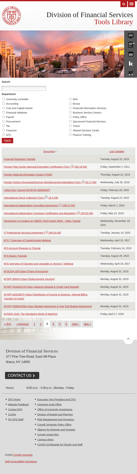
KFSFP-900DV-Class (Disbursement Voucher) (29, 279)
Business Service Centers (87, 112)
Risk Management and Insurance (55, 419)
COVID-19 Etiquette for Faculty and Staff (59, 444)
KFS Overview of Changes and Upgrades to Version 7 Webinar (38, 263)
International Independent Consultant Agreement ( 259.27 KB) (39, 205)
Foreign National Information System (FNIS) (28, 174)
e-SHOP (130, 72)
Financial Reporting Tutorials (19, 159)
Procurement (13, 121)
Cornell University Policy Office (54, 424)
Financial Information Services (89, 108)
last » (87, 324)
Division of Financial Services (90, 15)
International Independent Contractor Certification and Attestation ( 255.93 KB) (48, 213)
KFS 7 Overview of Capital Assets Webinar (27, 240)
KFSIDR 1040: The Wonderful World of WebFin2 (30, 314)
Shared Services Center (86, 130)
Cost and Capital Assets (19, 108)
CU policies (130, 44)
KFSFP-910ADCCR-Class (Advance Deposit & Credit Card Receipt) (41, 286)
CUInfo (12, 414)
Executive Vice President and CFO (56, 399)
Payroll (10, 117)
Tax (8, 126)
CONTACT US (19, 375)
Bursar (76, 103)
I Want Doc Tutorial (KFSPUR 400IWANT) (27, 190)
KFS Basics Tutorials (15, 255)
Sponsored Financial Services (89, 121)
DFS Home (14, 399)
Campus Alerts (45, 439)
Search (6, 81)
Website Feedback (18, 404)
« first (7, 324)
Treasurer (11, 130)
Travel (76, 126)
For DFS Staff (15, 419)
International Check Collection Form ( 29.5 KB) (31, 197)
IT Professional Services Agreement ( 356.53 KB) (32, 232)
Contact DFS (15, 409)
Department (9, 94)
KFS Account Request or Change (22, 248)
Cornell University (23, 455)
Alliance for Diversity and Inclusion (56, 429)
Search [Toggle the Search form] (123, 4)
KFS (8, 134)
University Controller (17, 99)
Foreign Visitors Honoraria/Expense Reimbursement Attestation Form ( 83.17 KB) (50, 182)
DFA (75, 99)
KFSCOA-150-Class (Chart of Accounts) (26, 271)
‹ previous (22, 324)
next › (75, 324)
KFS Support (130, 63)
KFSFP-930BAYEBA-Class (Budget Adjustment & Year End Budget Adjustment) (48, 306)
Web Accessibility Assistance (21, 461)
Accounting (12, 103)
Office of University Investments (54, 409)
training (130, 53)
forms (130, 34)
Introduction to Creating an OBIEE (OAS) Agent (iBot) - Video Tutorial (42, 221)
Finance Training (82, 134)
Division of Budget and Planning (55, 414)
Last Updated (116, 151)
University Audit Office (49, 404)
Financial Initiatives (16, 112)
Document (50, 151)
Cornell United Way (48, 434)
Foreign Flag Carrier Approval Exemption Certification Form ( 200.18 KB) (45, 166)
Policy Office (80, 117)
